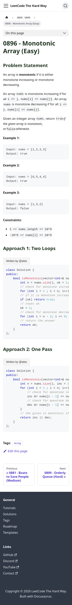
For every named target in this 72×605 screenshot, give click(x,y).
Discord (10, 561)
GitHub (10, 555)
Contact (10, 573)
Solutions (10, 514)
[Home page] (6, 18)
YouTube (11, 567)
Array (17, 443)
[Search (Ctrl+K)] (65, 5)
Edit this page (15, 451)
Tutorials (9, 508)
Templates (10, 532)
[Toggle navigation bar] (6, 6)
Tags (6, 520)
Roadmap (10, 526)
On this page (15, 33)
